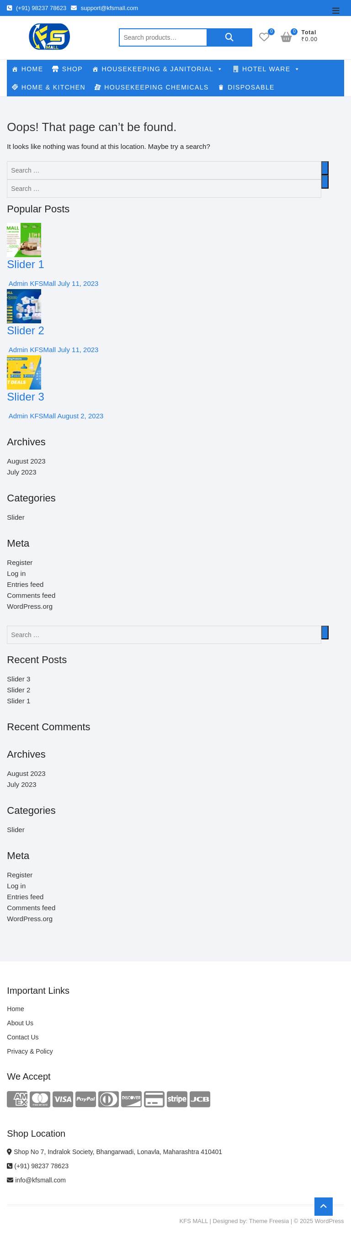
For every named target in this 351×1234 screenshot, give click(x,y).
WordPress (329, 1221)
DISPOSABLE (251, 87)
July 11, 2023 (77, 283)
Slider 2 (25, 330)
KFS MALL (194, 1221)
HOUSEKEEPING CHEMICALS (156, 87)
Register (19, 562)
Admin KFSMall (31, 283)
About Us (20, 1023)
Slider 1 (25, 264)
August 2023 (26, 461)
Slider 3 (25, 396)
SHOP (72, 69)
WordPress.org (30, 606)
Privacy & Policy (30, 1051)
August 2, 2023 (79, 416)
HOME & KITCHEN (53, 87)
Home (15, 1009)
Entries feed (25, 584)
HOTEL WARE (271, 69)
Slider (15, 517)
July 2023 (21, 472)
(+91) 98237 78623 (36, 8)
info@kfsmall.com (36, 1180)
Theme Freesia (269, 1221)
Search (229, 37)
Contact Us (22, 1037)
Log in (16, 573)
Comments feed (31, 595)
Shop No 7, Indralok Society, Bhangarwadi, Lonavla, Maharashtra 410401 (114, 1151)
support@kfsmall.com (104, 8)
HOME (32, 69)
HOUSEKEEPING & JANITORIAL (162, 69)
